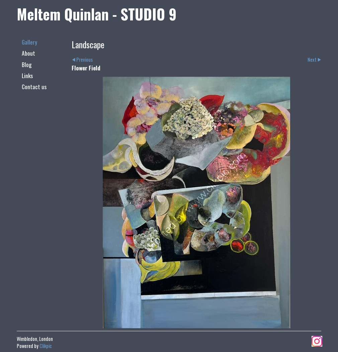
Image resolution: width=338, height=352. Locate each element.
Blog (27, 64)
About (28, 53)
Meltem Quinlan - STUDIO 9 (96, 13)
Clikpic (45, 345)
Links (27, 75)
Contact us (34, 86)
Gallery (29, 42)
